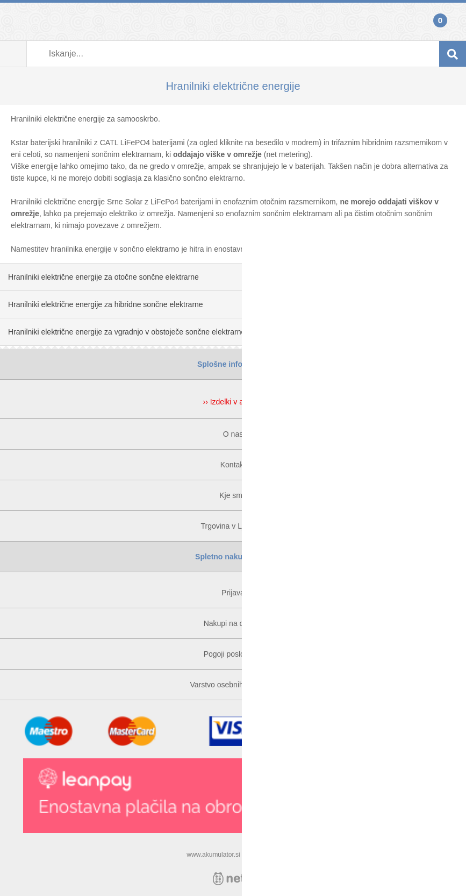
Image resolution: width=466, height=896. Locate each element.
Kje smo (233, 495)
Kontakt (233, 464)
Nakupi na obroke (233, 623)
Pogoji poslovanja (233, 654)
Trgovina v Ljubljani (232, 526)
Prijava (13, 21)
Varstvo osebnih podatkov (233, 684)
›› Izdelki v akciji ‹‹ (233, 401)
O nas (233, 434)
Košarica (452, 21)
